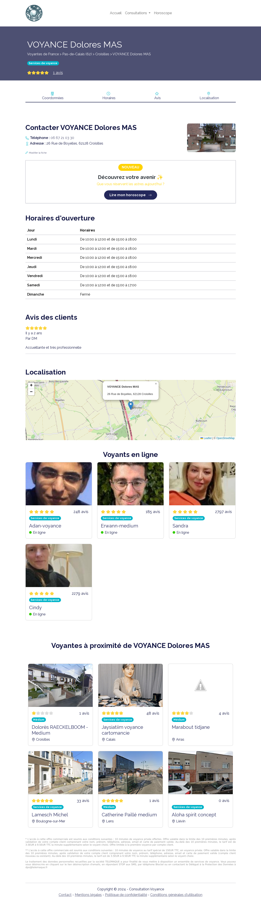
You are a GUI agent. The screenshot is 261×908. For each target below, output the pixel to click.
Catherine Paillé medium (129, 814)
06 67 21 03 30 (62, 138)
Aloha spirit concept (194, 814)
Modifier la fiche (38, 152)
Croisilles (102, 54)
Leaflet (205, 438)
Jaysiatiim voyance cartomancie (122, 729)
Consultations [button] (136, 13)
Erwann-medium (119, 526)
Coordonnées (53, 98)
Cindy (35, 607)
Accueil (116, 13)
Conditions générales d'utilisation (176, 895)
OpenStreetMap (225, 438)
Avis (157, 98)
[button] (130, 405)
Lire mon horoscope (130, 195)
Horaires (109, 98)
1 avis (58, 72)
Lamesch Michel (50, 814)
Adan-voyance (45, 526)
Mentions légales (88, 895)
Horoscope (163, 13)
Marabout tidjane (191, 727)
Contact (65, 895)
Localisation (209, 98)
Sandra (180, 526)
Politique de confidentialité (126, 895)
